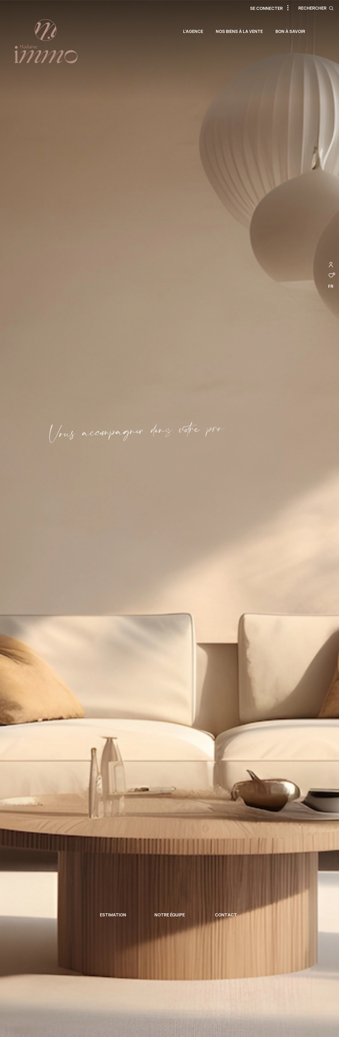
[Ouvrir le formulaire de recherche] (316, 8)
